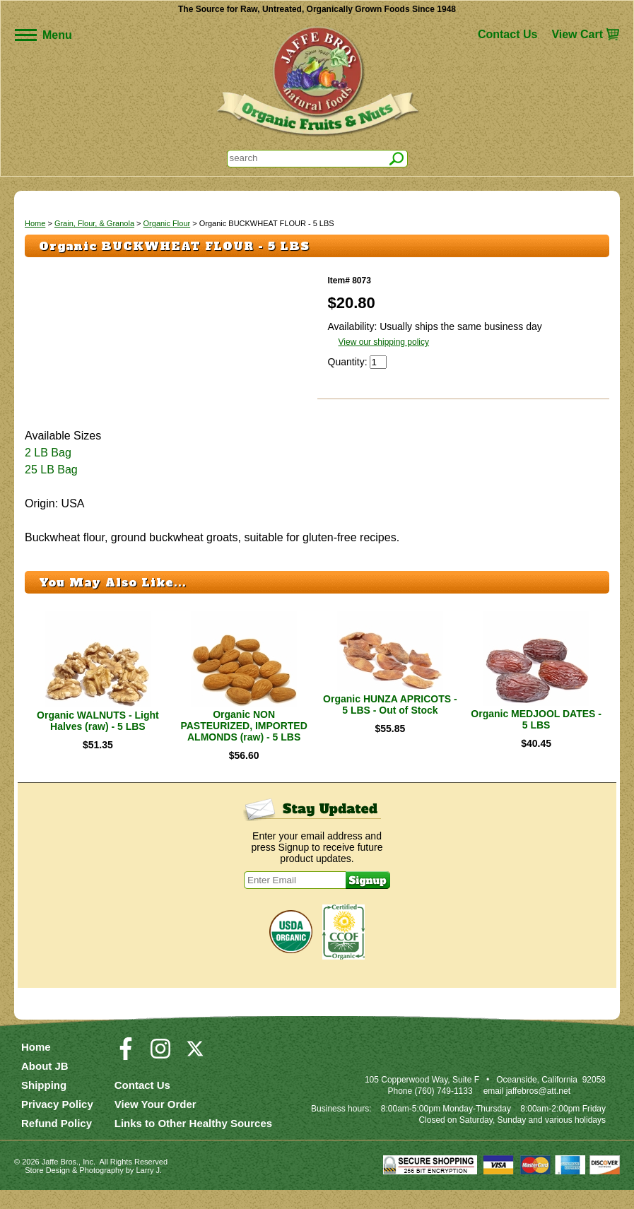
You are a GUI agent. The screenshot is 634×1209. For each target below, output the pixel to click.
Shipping (43, 1104)
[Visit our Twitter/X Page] (195, 1074)
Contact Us (507, 34)
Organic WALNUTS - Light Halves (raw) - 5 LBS (98, 740)
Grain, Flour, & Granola (94, 223)
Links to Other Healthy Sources (193, 1142)
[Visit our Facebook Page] (126, 1074)
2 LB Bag (48, 472)
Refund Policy (56, 1142)
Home (35, 223)
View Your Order (155, 1123)
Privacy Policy (57, 1123)
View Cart (577, 34)
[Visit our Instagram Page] (160, 1074)
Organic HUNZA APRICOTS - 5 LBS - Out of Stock (390, 723)
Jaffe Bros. (60, 1180)
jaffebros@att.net (538, 1110)
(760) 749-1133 (444, 1110)
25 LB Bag (51, 489)
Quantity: (349, 361)
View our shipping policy (384, 342)
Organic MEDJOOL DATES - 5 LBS (536, 738)
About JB (45, 1085)
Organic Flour (167, 223)
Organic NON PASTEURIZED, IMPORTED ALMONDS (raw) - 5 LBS (243, 745)
